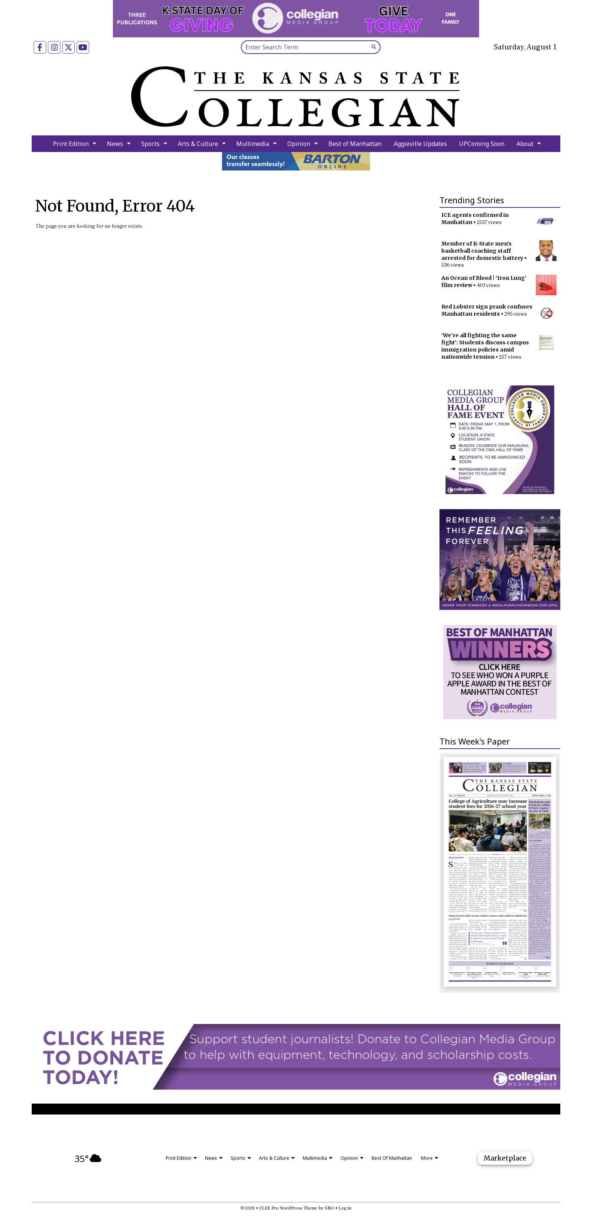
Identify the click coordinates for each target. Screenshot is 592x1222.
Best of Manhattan (355, 144)
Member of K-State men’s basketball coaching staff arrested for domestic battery (482, 250)
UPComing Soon (481, 144)
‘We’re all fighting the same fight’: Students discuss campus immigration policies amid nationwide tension (485, 346)
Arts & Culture (198, 144)
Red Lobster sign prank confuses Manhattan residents (486, 310)
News (115, 144)
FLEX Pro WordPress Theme (288, 1208)
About (524, 144)
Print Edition (71, 144)
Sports (150, 144)
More (427, 1158)
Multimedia (252, 144)
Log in (345, 1208)
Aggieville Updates (420, 144)
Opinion (298, 144)
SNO (329, 1208)
